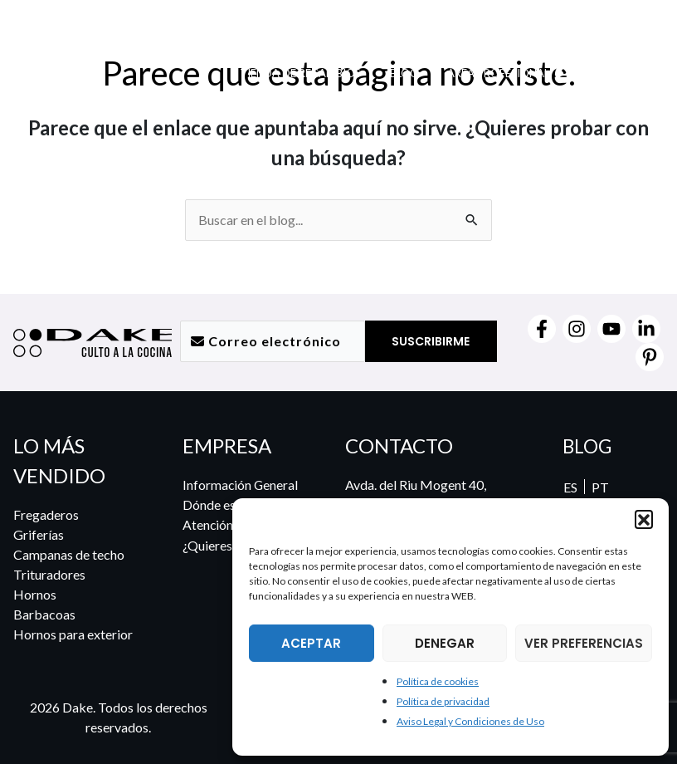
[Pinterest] (650, 357)
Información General (241, 484)
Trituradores (49, 574)
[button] (644, 519)
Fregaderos (46, 514)
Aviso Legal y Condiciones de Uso (470, 721)
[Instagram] (577, 329)
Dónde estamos (227, 504)
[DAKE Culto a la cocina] (100, 61)
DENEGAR (445, 643)
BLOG (587, 445)
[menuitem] (585, 88)
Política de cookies (438, 681)
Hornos (34, 594)
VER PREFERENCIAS (583, 643)
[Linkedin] (646, 329)
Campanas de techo (68, 554)
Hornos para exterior (73, 634)
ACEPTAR (311, 643)
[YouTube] (611, 329)
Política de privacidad (443, 701)
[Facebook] (542, 329)
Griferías (38, 534)
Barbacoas (44, 614)
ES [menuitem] (569, 487)
